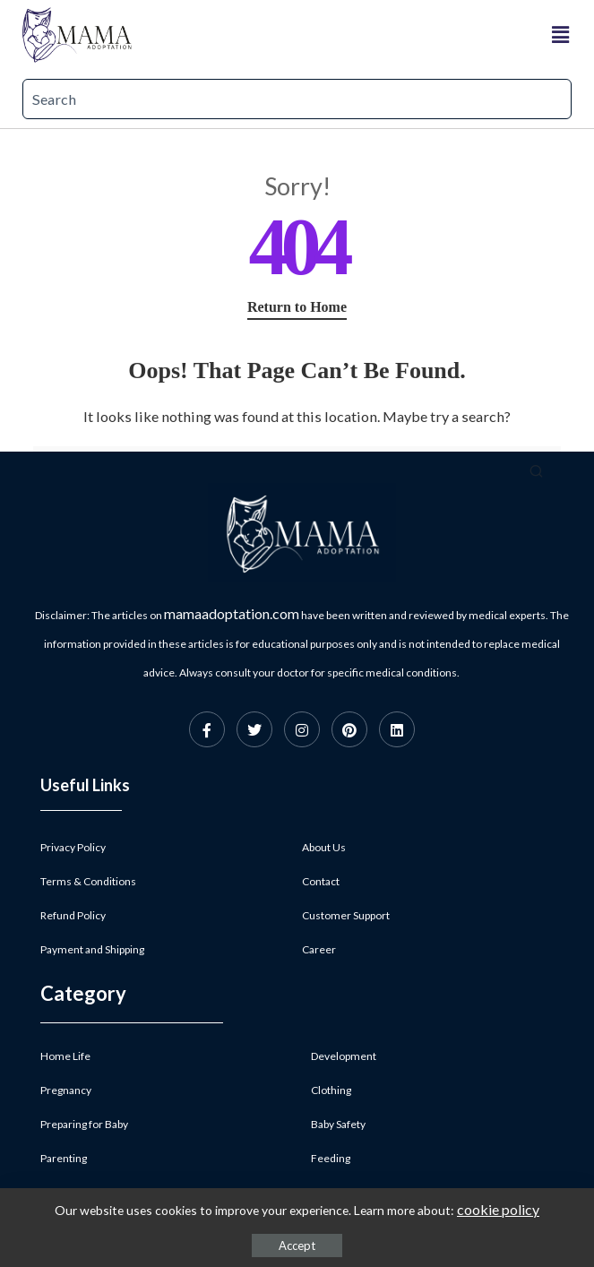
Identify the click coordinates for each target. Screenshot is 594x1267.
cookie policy (498, 1209)
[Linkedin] (397, 729)
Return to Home (297, 307)
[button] (561, 34)
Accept (297, 1245)
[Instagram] (302, 729)
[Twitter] (254, 729)
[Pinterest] (349, 729)
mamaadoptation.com (231, 613)
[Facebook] (207, 729)
